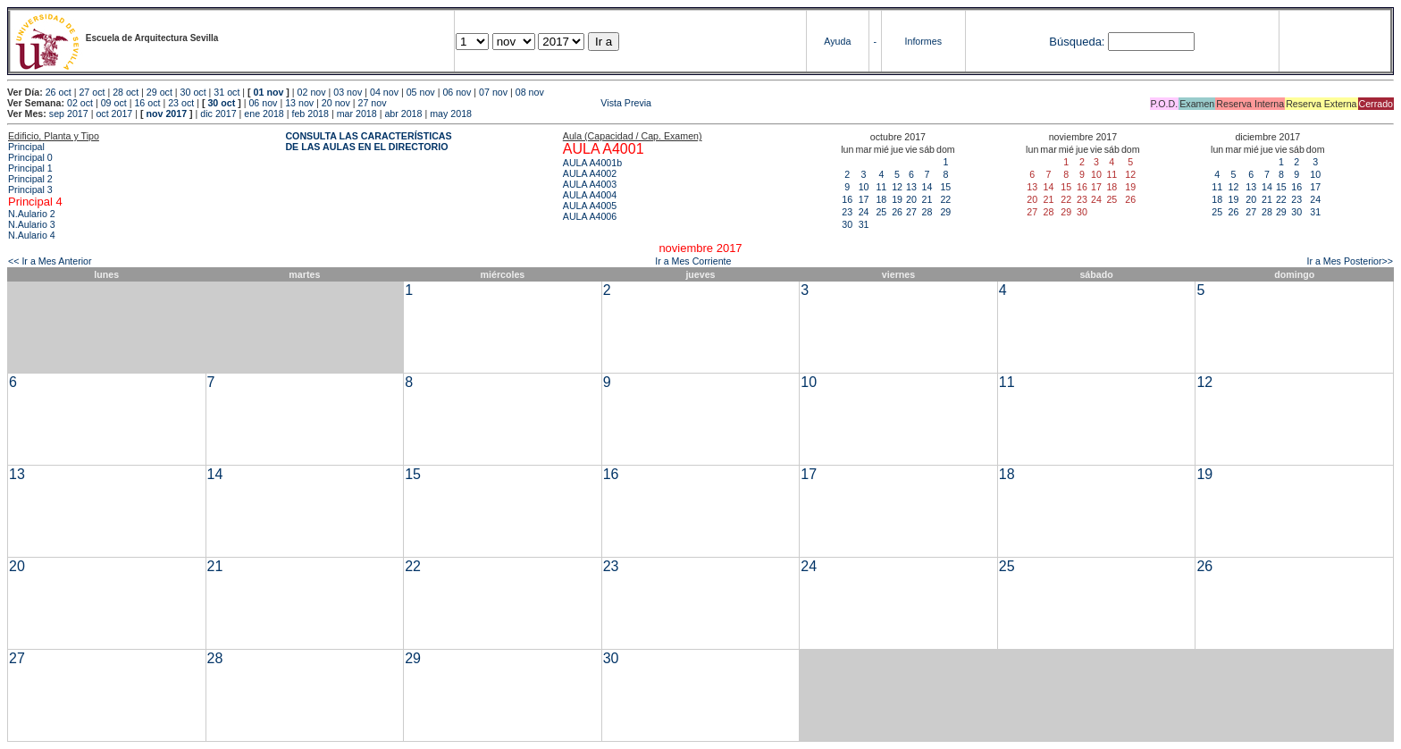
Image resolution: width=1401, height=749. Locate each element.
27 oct (92, 92)
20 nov (336, 102)
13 (911, 186)
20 (911, 199)
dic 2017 (218, 113)
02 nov (312, 92)
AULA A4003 (590, 184)
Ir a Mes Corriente (693, 261)
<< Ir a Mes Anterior (50, 261)
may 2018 (451, 113)
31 (864, 224)
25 (881, 211)
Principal (26, 146)
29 (945, 211)
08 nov (530, 92)
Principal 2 (30, 178)
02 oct (80, 102)
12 (897, 186)
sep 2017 (68, 113)
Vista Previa (521, 102)
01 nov (269, 92)
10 (864, 186)
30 (847, 224)
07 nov (493, 92)
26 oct (58, 92)
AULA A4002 (590, 173)
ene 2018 (263, 113)
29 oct (159, 92)
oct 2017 (114, 113)
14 (926, 186)
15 (945, 186)
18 (881, 199)
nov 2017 (166, 113)
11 (881, 186)
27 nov (372, 102)
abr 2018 (403, 113)
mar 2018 (357, 113)
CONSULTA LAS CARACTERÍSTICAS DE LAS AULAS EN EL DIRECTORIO (368, 141)
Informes (923, 41)
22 (945, 199)
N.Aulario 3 (31, 224)
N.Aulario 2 (31, 213)
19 (897, 199)
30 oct (193, 92)
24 (864, 211)
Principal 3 (30, 189)
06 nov (456, 92)
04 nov (384, 92)
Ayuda (837, 41)
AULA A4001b (592, 162)
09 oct (114, 102)
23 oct (181, 102)
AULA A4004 (590, 194)
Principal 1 (30, 168)
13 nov (299, 102)
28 (926, 211)
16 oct (147, 102)
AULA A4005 (590, 205)
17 (864, 199)
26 (897, 211)
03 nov (347, 92)
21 (926, 199)
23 (847, 211)
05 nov (421, 92)
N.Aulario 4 (31, 235)
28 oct (125, 92)
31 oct (226, 92)
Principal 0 (30, 157)
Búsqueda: (1076, 41)
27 (911, 211)
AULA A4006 (590, 216)
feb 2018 (309, 113)
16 (847, 199)
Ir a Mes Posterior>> (1349, 261)
